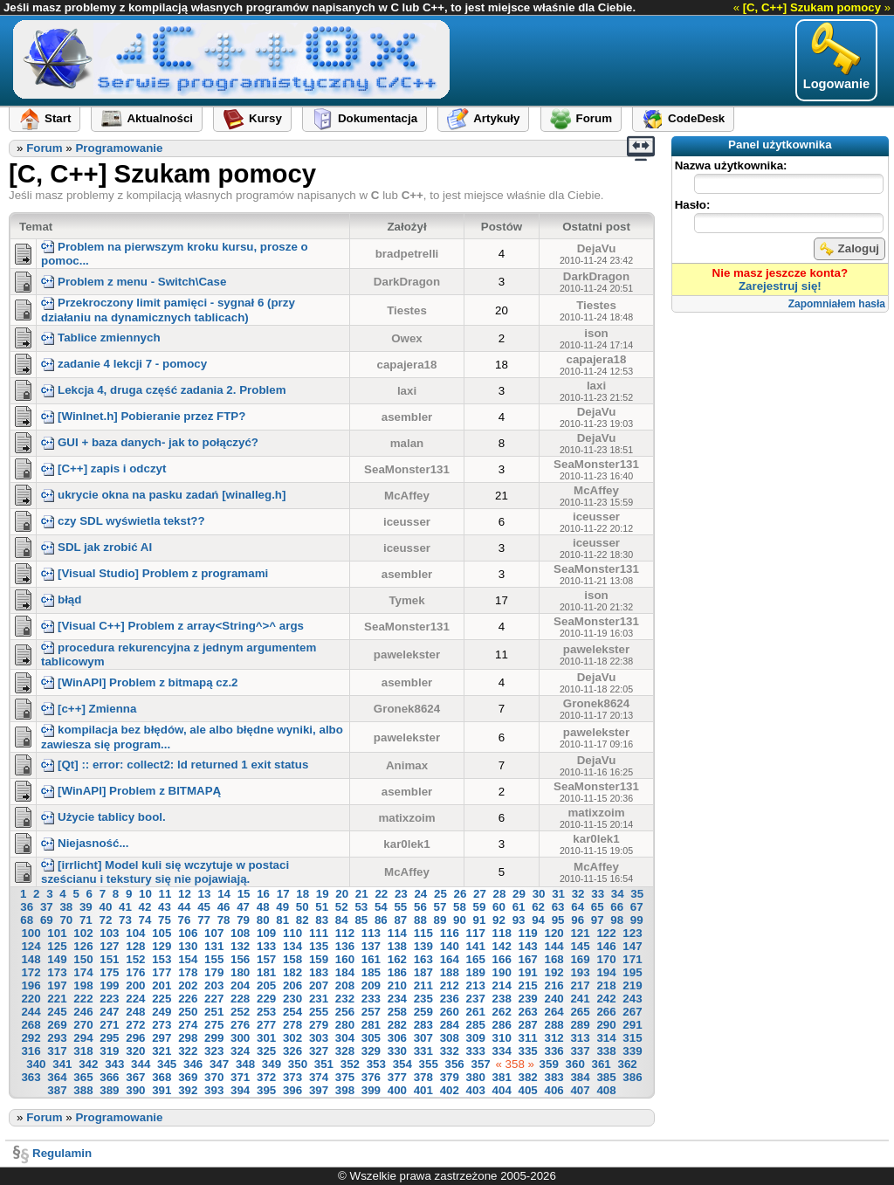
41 (125, 906)
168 (553, 959)
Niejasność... (85, 843)
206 (292, 985)
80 (263, 920)
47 (243, 906)
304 (344, 1037)
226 (187, 998)
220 (30, 998)
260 (449, 1011)
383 (553, 1077)
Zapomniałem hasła (836, 304)
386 (632, 1077)
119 (528, 933)
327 (318, 1051)
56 (420, 906)
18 (302, 893)
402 (449, 1090)
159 (318, 959)
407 (579, 1090)
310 (502, 1037)
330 (397, 1051)
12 (184, 893)
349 (271, 1064)
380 (475, 1077)
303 (318, 1037)
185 (371, 972)
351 (324, 1064)
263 (528, 1011)
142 (502, 946)
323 (214, 1051)
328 (344, 1051)
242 (605, 998)
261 (475, 1011)
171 (632, 959)
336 (553, 1051)
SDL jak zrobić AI (96, 547)
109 (266, 933)
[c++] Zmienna (88, 708)
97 (597, 920)
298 (187, 1037)
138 (397, 946)
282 (397, 1024)
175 (109, 972)
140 (449, 946)
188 (449, 972)
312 (553, 1037)
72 (105, 920)
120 (553, 933)
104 (135, 933)
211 (423, 985)
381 (502, 1077)
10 (145, 893)
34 (617, 893)
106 (187, 933)
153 (161, 959)
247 (109, 1011)
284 (449, 1024)
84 (341, 920)
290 (605, 1024)
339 (632, 1051)
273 (161, 1024)
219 (632, 985)
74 (145, 920)
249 (161, 1011)
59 (479, 906)
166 (502, 959)
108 (240, 933)
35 (636, 893)
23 (401, 893)
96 (577, 920)
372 (266, 1077)
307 (423, 1037)
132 (240, 946)
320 (135, 1051)
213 (475, 985)
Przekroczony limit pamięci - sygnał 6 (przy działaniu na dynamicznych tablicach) (168, 309)
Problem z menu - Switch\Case (133, 281)
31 (558, 893)
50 (302, 906)
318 (83, 1051)
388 (83, 1090)
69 (46, 920)
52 (341, 906)
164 (449, 959)
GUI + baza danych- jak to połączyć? (149, 442)
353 (376, 1064)
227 (214, 998)
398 (344, 1090)
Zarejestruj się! (780, 286)
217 (579, 985)
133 (266, 946)
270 (83, 1024)
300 (240, 1037)
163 (423, 959)
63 (558, 906)
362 (626, 1064)
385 (605, 1077)
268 (30, 1024)
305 (371, 1037)
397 (318, 1090)
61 (519, 906)
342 (88, 1064)
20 (341, 893)
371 (240, 1077)
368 (161, 1077)
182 (292, 972)
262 (502, 1011)
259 (423, 1011)
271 (109, 1024)
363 (30, 1077)
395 (266, 1090)
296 (135, 1037)
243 (632, 998)
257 (371, 1011)
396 (292, 1090)
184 (344, 972)
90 (459, 920)
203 (214, 985)
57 (440, 906)
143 (528, 946)
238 (502, 998)
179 (214, 972)
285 (475, 1024)
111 (318, 933)
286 (502, 1024)
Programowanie (118, 148)
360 (575, 1064)
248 (135, 1011)
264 (553, 1011)
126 (83, 946)
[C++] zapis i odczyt (103, 468)
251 (214, 1011)
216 (553, 985)
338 (605, 1051)
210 (397, 985)
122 (605, 933)
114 (397, 933)
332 (449, 1051)
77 (203, 920)
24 (420, 893)
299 (214, 1037)
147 (632, 946)
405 (528, 1090)
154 (187, 959)
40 (105, 906)
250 (187, 1011)
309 (475, 1037)
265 (579, 1011)
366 (109, 1077)
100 (30, 933)
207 (318, 985)
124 (30, 946)
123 (632, 933)
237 (475, 998)
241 (579, 998)
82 (302, 920)
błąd (61, 599)
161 (371, 959)
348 (245, 1064)
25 (440, 893)
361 (601, 1064)
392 (187, 1090)
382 (528, 1077)
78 (223, 920)
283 (423, 1024)
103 (109, 933)
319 (109, 1051)
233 (371, 998)
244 (30, 1011)
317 (56, 1051)
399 (371, 1090)
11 (165, 893)
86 (381, 920)
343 (114, 1064)
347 (219, 1064)
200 (135, 985)
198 (83, 985)
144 (553, 946)
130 (187, 946)
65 (597, 906)
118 (502, 933)
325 (266, 1051)
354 (402, 1064)
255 (318, 1011)
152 (135, 959)
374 (318, 1077)
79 (243, 920)
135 (318, 946)
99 (636, 920)
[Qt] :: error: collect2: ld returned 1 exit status (174, 764)
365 (83, 1077)
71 (86, 920)
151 (109, 959)
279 (318, 1024)
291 (632, 1024)
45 (203, 906)
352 (350, 1064)
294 (83, 1037)
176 (135, 972)
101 (56, 933)
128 (135, 946)
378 (423, 1077)
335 (528, 1051)
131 (214, 946)
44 (184, 906)
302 (292, 1037)
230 (292, 998)
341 (62, 1064)
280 (344, 1024)
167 (528, 959)
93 (519, 920)
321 (161, 1051)
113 (371, 933)
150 (83, 959)
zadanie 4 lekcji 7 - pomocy (124, 363)
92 (498, 920)
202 (187, 985)
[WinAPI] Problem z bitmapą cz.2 (139, 682)
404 (502, 1090)
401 (423, 1090)
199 (109, 985)
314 (605, 1037)
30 (539, 893)
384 (579, 1077)
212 (449, 985)
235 (423, 998)
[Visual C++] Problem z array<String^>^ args (172, 625)
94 (538, 920)
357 (480, 1064)
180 (240, 972)
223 (109, 998)
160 (344, 959)
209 (371, 985)
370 (214, 1077)
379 (449, 1077)
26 (460, 893)
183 (318, 972)
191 (528, 972)
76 (184, 920)
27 (479, 893)
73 (125, 920)
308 (449, 1037)
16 (263, 893)
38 (65, 906)
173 (56, 972)
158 (292, 959)
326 (292, 1051)
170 (605, 959)
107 (214, 933)
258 (397, 1011)
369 (187, 1077)
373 (292, 1077)
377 (397, 1077)
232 (344, 998)
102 (83, 933)
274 (187, 1024)
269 (56, 1024)
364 (56, 1077)
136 (344, 946)
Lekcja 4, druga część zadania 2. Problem (163, 389)
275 (214, 1024)
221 (56, 998)
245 (56, 1011)
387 (56, 1090)
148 (30, 959)
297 (161, 1037)
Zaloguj (849, 249)
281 (371, 1024)
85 (361, 920)
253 (266, 1011)
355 (428, 1064)
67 (636, 906)
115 (423, 933)
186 (397, 972)
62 (538, 906)
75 (164, 920)
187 (423, 972)
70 (65, 920)
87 (400, 920)
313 (579, 1037)
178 (187, 972)
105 (161, 933)
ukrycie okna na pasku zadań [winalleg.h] (163, 494)
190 (502, 972)
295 (109, 1037)
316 (30, 1051)
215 (528, 985)
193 (579, 972)
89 (440, 920)
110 (292, 933)
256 (344, 1011)
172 (30, 972)
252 (240, 1011)
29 (519, 893)
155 (214, 959)
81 (282, 920)
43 (164, 906)
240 (553, 998)
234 (397, 998)
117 (475, 933)
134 (292, 946)
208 (344, 985)
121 (579, 933)
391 (161, 1090)
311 (528, 1037)
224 (135, 998)
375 (344, 1077)
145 (579, 946)
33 (597, 893)
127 (109, 946)
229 (266, 998)
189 (475, 972)
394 (240, 1090)
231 (318, 998)
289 (579, 1024)
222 (83, 998)
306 (397, 1037)
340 (35, 1064)
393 (214, 1090)
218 (605, 985)
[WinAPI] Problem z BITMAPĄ (131, 790)
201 (161, 985)
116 (449, 933)
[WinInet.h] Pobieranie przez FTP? (143, 416)
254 (292, 1011)
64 (577, 906)
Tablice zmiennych (101, 337)
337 (579, 1051)
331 (423, 1051)
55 (400, 906)
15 (244, 893)
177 (161, 972)
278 (292, 1024)
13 (204, 893)
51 (321, 906)
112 (344, 933)
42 (145, 906)
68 (26, 920)
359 (549, 1064)
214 (502, 985)
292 (30, 1037)
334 (502, 1051)
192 (553, 972)
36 (26, 906)
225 (161, 998)
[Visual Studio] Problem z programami (154, 573)
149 (56, 959)
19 (322, 893)
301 (266, 1037)
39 (86, 906)
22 (381, 893)
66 (616, 906)
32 (578, 893)
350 (297, 1064)
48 (263, 906)
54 (381, 906)
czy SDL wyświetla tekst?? (123, 520)
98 (616, 920)
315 (632, 1037)
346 (193, 1064)
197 (56, 985)
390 (135, 1090)
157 (266, 959)
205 (266, 985)
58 (459, 906)
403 (475, 1090)
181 (266, 972)
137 (371, 946)
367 (135, 1077)
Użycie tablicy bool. (103, 816)
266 (605, 1011)
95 (558, 920)
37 (46, 906)
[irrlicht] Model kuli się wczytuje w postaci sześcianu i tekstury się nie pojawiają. (165, 871)
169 (579, 959)
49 (282, 906)
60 (498, 906)
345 (166, 1064)
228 (240, 998)
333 (475, 1051)
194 (605, 972)
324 (240, 1051)
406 (553, 1090)
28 (499, 893)
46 (223, 906)
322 (187, 1051)
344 (140, 1064)
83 (321, 920)
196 (30, 985)
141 (475, 946)
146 (605, 946)
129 (161, 946)
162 (397, 959)
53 (361, 906)
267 (632, 1011)
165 (475, 959)
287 (528, 1024)
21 (361, 893)
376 (371, 1077)
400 (397, 1090)
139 (423, 946)
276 (240, 1024)
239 (528, 998)
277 (266, 1024)
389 (109, 1090)
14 (223, 893)
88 (420, 920)
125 (56, 946)
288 (553, 1024)
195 (632, 972)
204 (240, 985)
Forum (44, 148)
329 (371, 1051)
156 (240, 959)
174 (83, 972)
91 (479, 920)
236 (449, 998)
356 (454, 1064)
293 (56, 1037)
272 (135, 1024)
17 (283, 893)
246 (83, 1011)
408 (605, 1090)
